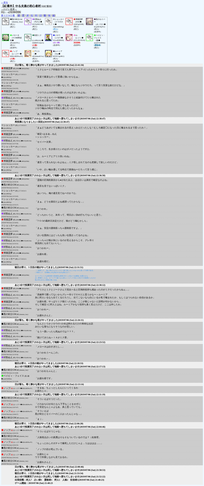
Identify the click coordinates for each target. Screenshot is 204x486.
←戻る (4, 2)
